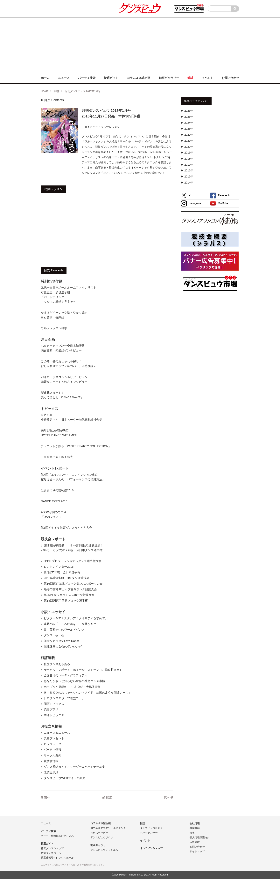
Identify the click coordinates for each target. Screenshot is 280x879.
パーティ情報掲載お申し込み (57, 836)
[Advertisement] (140, 45)
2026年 (188, 110)
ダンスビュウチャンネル (104, 850)
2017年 (188, 164)
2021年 (188, 140)
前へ (45, 797)
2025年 (188, 116)
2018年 (188, 158)
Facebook (220, 195)
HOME (44, 91)
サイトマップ (197, 851)
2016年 (188, 170)
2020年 (188, 146)
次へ (168, 797)
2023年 (188, 128)
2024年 (188, 122)
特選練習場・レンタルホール (57, 857)
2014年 (188, 182)
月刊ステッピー (99, 832)
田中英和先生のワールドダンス (108, 828)
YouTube (219, 203)
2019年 (188, 152)
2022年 (188, 134)
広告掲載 (195, 842)
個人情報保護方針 (200, 837)
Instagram (191, 203)
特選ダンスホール (51, 853)
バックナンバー (149, 832)
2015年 (188, 176)
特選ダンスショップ (52, 848)
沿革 (192, 832)
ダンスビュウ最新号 (151, 828)
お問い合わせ (197, 846)
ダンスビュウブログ (101, 837)
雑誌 (56, 91)
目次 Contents (52, 100)
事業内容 (195, 828)
